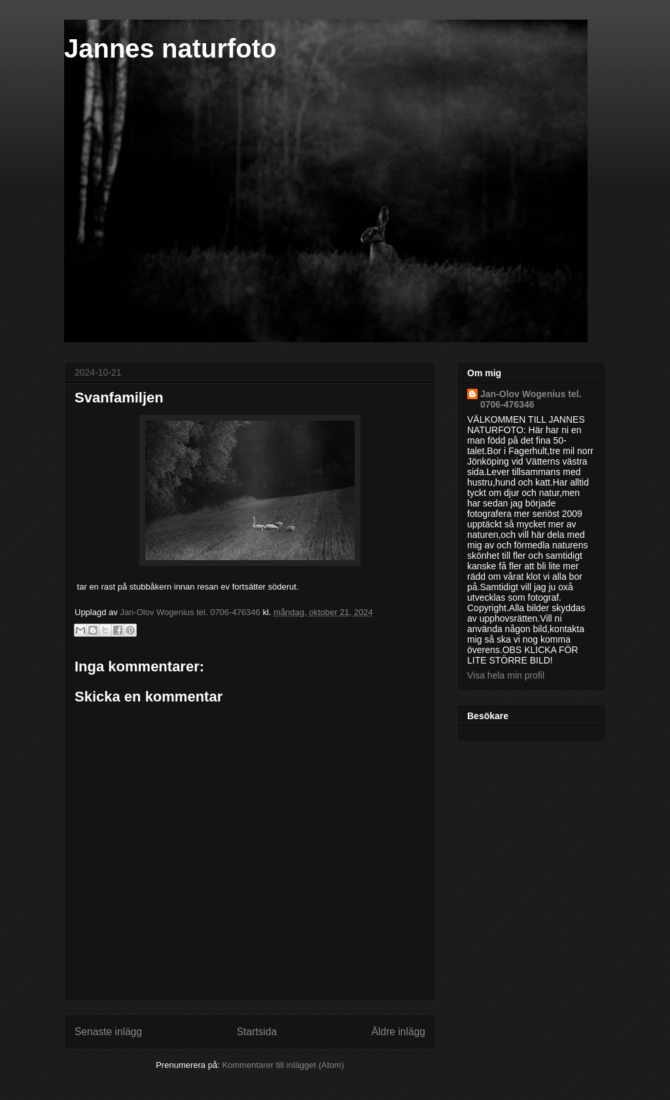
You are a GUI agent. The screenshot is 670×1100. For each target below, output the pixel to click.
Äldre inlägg (398, 1031)
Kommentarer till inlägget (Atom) (283, 1065)
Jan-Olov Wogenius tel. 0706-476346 (531, 399)
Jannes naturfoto (170, 48)
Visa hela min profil (505, 675)
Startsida (257, 1031)
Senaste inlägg (108, 1031)
